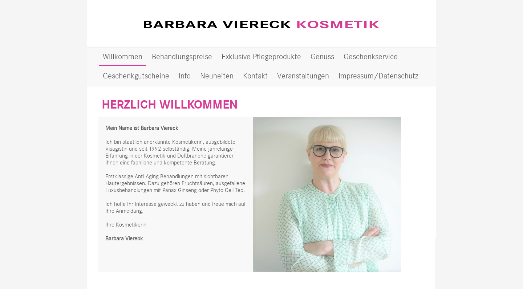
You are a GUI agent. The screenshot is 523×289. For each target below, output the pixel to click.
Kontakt (255, 75)
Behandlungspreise (182, 56)
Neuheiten (217, 75)
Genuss (322, 56)
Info (185, 75)
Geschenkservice (371, 56)
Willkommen (122, 56)
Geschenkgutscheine (136, 75)
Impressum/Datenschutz (378, 75)
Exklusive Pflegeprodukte (261, 56)
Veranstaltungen (303, 75)
